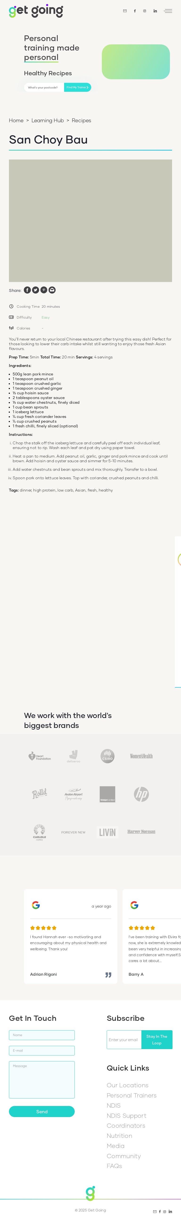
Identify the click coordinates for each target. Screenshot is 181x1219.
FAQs (114, 1165)
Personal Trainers (132, 1095)
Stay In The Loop (156, 1039)
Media (116, 1145)
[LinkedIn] (155, 10)
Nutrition (119, 1135)
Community (124, 1155)
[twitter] (35, 290)
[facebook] (27, 290)
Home (16, 120)
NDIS (114, 1105)
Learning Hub (48, 120)
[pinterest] (43, 290)
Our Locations (127, 1085)
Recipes (81, 120)
